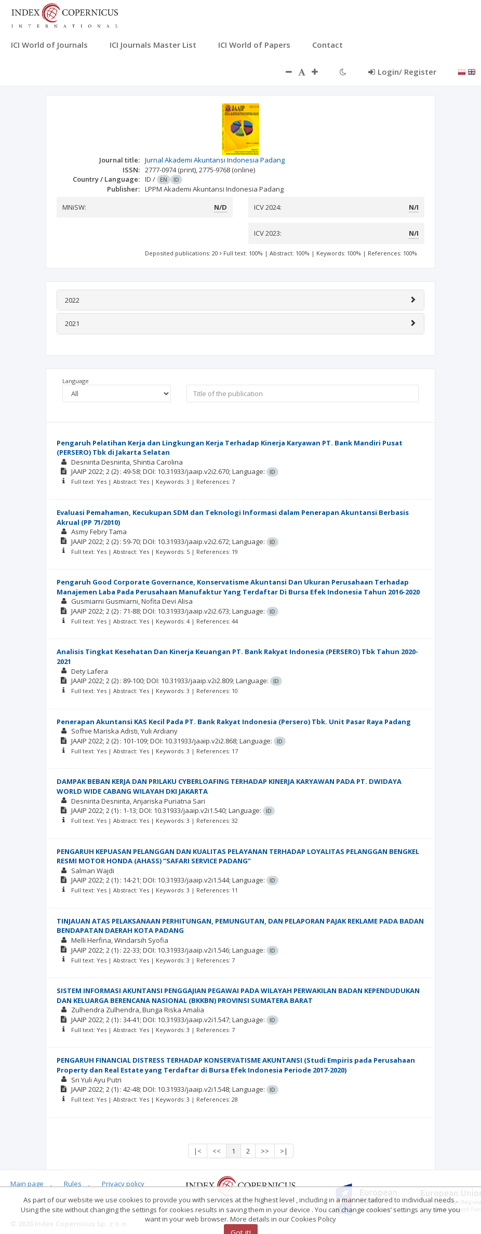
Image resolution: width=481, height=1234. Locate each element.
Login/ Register (402, 71)
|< (198, 1151)
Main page (27, 1183)
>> (265, 1151)
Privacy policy (123, 1183)
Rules (73, 1183)
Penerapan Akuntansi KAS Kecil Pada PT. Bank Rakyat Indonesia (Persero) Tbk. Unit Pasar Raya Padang (234, 721)
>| (284, 1151)
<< (216, 1151)
